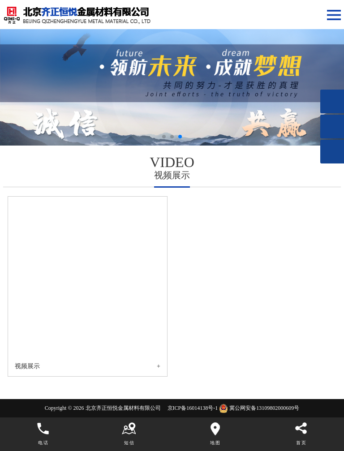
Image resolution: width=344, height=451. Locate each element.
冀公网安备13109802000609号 (264, 408)
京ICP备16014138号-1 (192, 408)
